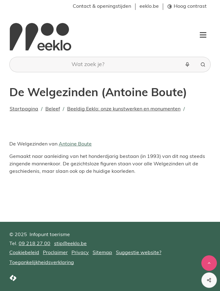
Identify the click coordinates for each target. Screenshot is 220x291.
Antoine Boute (75, 144)
